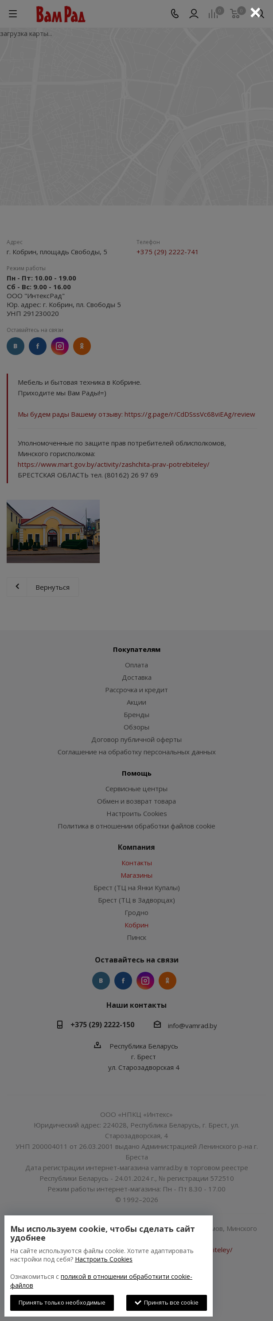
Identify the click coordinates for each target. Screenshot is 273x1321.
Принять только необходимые (62, 1302)
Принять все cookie (167, 1302)
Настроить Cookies (104, 1259)
